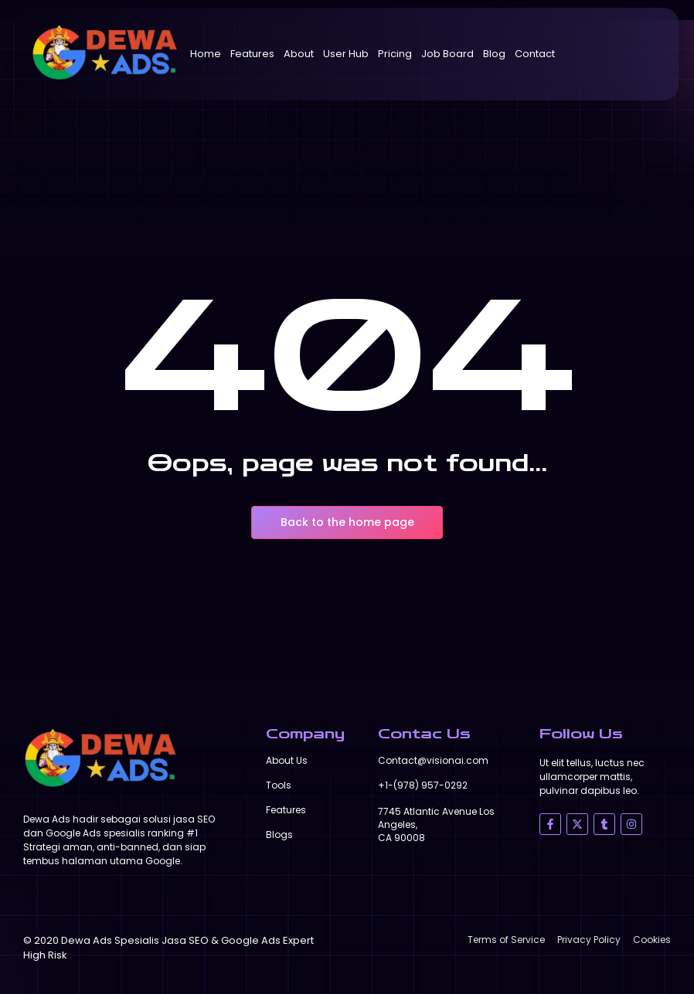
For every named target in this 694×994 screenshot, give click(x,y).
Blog (494, 53)
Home (205, 53)
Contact (535, 53)
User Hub (346, 53)
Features (252, 53)
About (299, 53)
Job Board (447, 53)
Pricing (395, 53)
